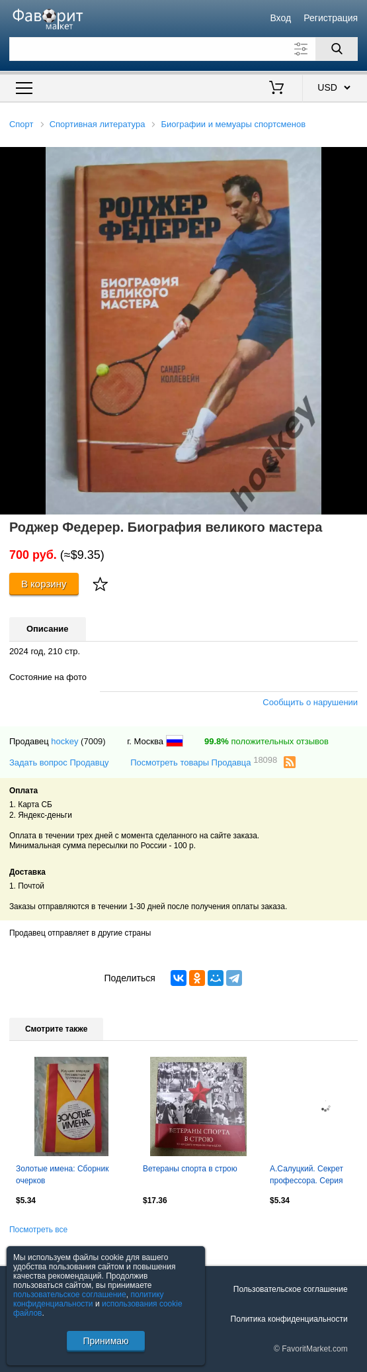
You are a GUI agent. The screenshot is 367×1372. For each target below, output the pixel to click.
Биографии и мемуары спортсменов (233, 124)
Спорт (21, 124)
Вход (280, 18)
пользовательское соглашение (69, 1294)
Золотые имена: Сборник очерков (62, 1174)
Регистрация (331, 18)
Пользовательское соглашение (290, 1289)
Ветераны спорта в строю (190, 1168)
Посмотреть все (38, 1229)
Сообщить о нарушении (310, 702)
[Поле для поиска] (183, 49)
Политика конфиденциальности (289, 1319)
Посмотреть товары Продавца (203, 761)
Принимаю (105, 1341)
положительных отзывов (266, 741)
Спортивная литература (97, 124)
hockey (64, 741)
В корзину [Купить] (44, 583)
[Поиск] (336, 49)
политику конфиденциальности (88, 1299)
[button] (355, 159)
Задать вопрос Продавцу (59, 762)
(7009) (93, 741)
